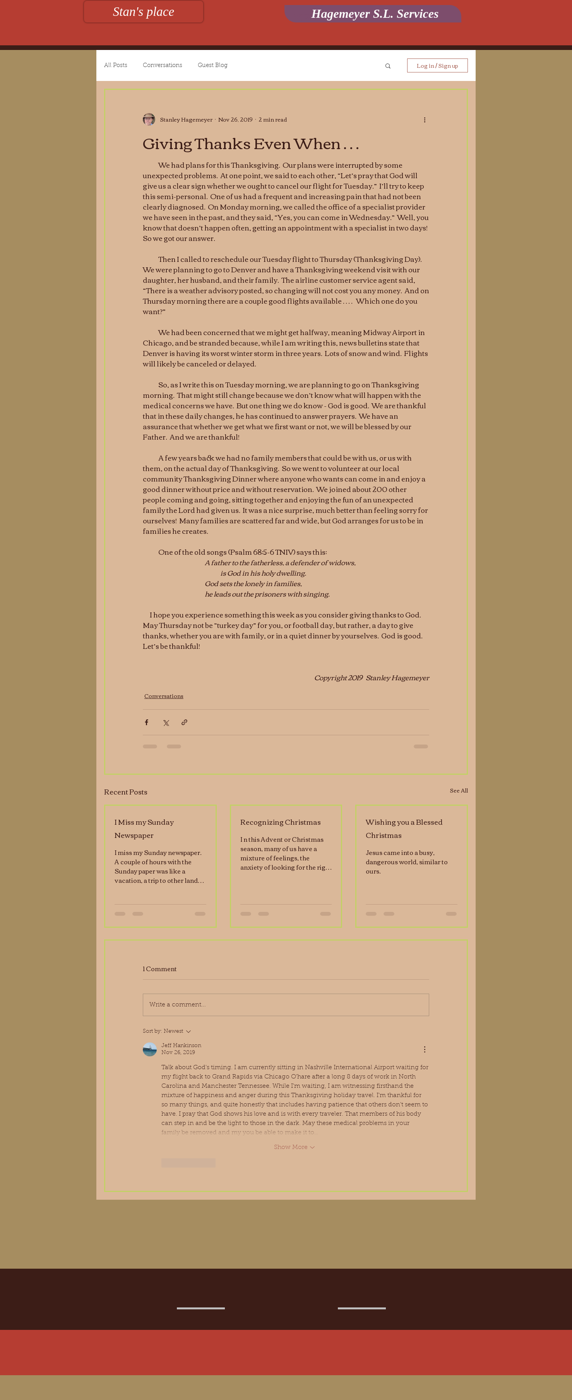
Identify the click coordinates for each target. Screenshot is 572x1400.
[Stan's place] (143, 11)
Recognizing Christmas (280, 821)
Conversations (162, 66)
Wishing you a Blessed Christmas (404, 828)
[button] (388, 65)
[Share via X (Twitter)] (165, 722)
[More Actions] (424, 1049)
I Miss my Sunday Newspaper (144, 828)
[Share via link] (184, 722)
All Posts (115, 66)
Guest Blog (213, 66)
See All (459, 790)
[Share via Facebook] (146, 722)
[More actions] (424, 119)
